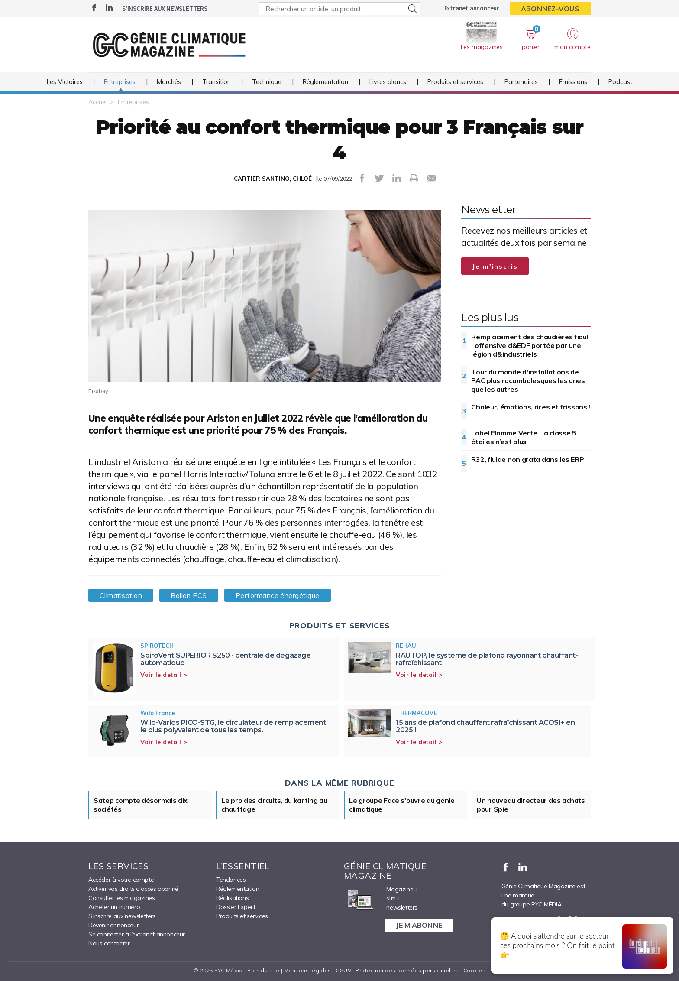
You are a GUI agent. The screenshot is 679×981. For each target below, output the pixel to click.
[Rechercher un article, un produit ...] (339, 8)
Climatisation (121, 595)
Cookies (474, 970)
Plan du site (263, 970)
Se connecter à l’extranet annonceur (136, 934)
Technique (266, 82)
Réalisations (232, 898)
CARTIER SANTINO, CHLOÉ (273, 178)
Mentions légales (307, 970)
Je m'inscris (494, 266)
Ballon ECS (189, 595)
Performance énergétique (278, 595)
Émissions (573, 82)
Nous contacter (108, 943)
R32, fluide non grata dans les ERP (527, 459)
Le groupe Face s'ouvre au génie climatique (402, 804)
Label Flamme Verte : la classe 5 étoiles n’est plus (523, 437)
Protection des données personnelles (407, 970)
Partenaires (521, 82)
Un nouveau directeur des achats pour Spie (531, 804)
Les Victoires (65, 82)
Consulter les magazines (121, 898)
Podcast (620, 82)
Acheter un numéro (114, 907)
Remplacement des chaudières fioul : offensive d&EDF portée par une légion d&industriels (529, 345)
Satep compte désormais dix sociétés (141, 804)
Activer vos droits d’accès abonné (133, 889)
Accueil (98, 101)
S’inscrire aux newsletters (164, 8)
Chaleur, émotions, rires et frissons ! (530, 407)
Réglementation (325, 82)
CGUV (343, 970)
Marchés (169, 82)
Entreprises (120, 82)
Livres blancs (387, 82)
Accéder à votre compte (121, 880)
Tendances (231, 880)
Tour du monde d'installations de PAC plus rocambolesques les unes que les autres (528, 380)
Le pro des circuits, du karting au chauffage (274, 804)
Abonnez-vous (550, 8)
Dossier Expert (235, 907)
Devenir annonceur (113, 925)
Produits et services (455, 82)
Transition (216, 82)
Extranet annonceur (471, 8)
